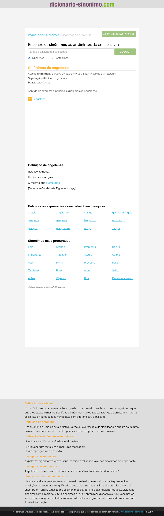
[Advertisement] (82, 18)
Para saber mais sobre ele (131, 512)
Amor (87, 270)
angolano (40, 99)
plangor (33, 228)
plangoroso (63, 228)
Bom (59, 270)
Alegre (88, 254)
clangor (88, 212)
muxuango (118, 220)
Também (33, 270)
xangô (116, 228)
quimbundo (53, 182)
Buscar (125, 51)
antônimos (82, 44)
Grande (60, 246)
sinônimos (58, 44)
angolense (62, 212)
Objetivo (61, 278)
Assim (31, 262)
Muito (59, 262)
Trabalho (61, 254)
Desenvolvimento (122, 278)
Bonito (116, 246)
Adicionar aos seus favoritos (118, 34)
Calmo (116, 254)
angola (32, 212)
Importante (35, 254)
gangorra (33, 220)
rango (87, 228)
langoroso (90, 220)
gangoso (61, 220)
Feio (30, 246)
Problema (90, 246)
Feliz (115, 262)
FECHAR (150, 512)
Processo (89, 262)
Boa (86, 278)
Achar (31, 278)
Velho (115, 270)
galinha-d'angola (122, 212)
